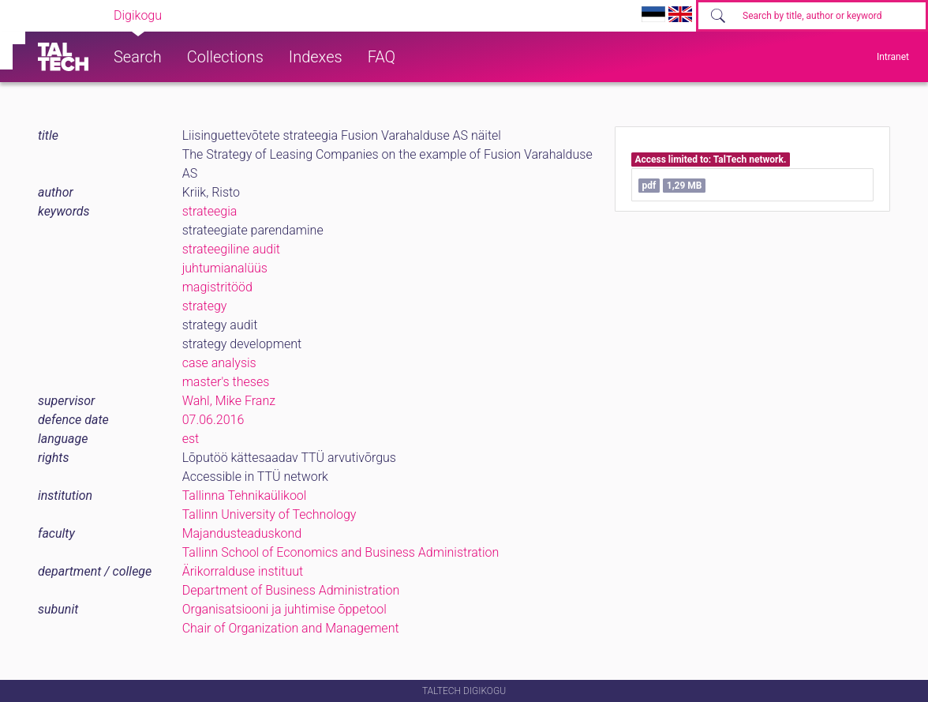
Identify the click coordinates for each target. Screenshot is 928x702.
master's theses (226, 381)
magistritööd (217, 287)
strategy (204, 305)
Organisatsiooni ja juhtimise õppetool (284, 609)
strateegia (210, 211)
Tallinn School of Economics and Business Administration (341, 552)
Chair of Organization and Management (290, 628)
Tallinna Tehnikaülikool (244, 495)
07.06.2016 (213, 419)
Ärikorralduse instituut (242, 571)
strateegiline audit (231, 249)
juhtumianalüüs (225, 268)
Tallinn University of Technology (269, 514)
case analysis (219, 362)
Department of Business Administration (291, 590)
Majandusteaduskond (241, 533)
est (191, 438)
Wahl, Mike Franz (228, 400)
